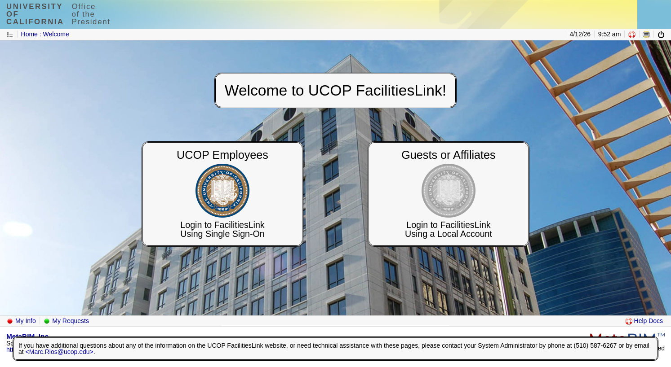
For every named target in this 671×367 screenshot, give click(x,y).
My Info (21, 320)
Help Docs (644, 320)
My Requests (66, 320)
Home (29, 34)
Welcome (56, 34)
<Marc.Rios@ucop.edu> (59, 351)
